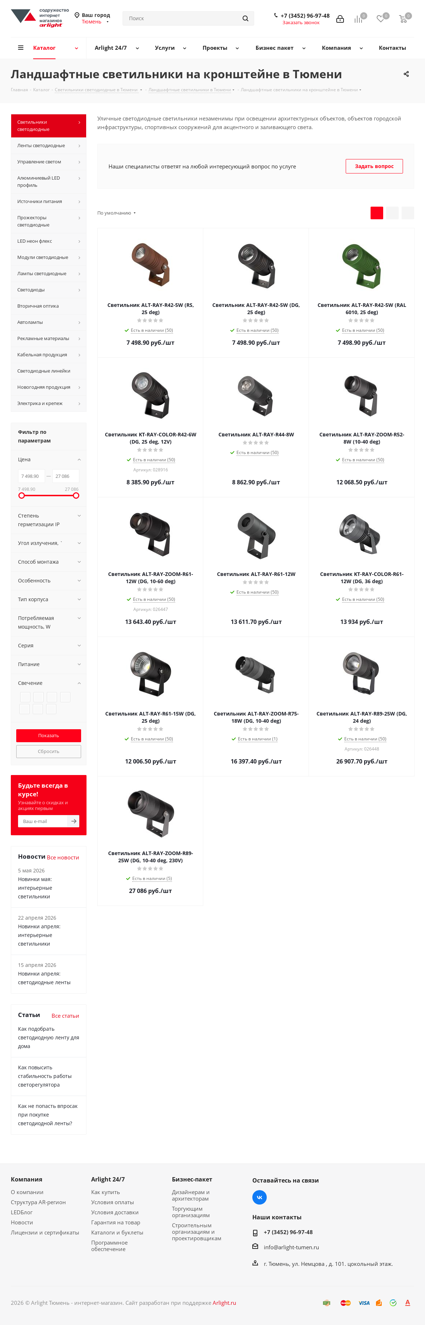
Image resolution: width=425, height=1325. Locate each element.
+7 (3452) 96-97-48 (305, 15)
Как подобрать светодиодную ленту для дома (48, 1037)
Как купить (105, 1192)
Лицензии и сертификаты (45, 1232)
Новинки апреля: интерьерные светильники (39, 935)
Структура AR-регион (38, 1202)
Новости (22, 1222)
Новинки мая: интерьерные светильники (35, 888)
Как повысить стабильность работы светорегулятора (45, 1076)
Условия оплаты (112, 1202)
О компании (27, 1192)
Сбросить (48, 751)
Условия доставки (115, 1212)
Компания (26, 1179)
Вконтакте (259, 1197)
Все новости (63, 857)
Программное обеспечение (109, 1246)
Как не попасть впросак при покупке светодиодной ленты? (48, 1114)
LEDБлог (21, 1212)
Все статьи (65, 1015)
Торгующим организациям (191, 1212)
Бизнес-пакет (192, 1179)
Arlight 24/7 (108, 1179)
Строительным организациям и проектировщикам (196, 1231)
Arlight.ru (224, 1302)
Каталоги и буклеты (117, 1232)
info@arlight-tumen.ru (291, 1247)
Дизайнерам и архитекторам (191, 1195)
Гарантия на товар (115, 1222)
